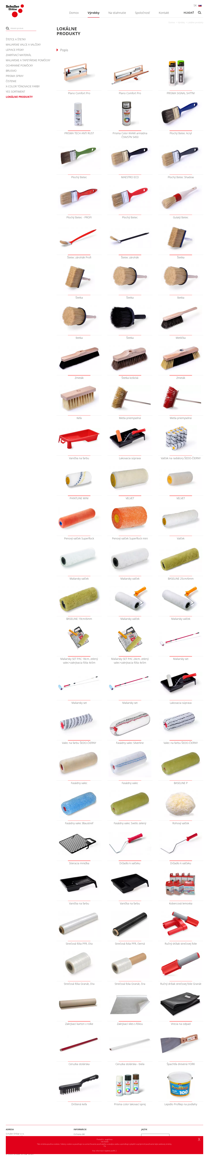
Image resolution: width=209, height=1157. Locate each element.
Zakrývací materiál (18, 55)
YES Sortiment (15, 91)
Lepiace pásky (15, 50)
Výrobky (181, 22)
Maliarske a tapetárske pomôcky (28, 60)
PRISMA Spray (15, 76)
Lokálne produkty (195, 22)
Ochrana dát (79, 1134)
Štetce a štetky (16, 39)
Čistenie (11, 81)
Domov (172, 22)
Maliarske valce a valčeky (23, 44)
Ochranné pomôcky (19, 65)
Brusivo (11, 70)
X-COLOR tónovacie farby (23, 86)
